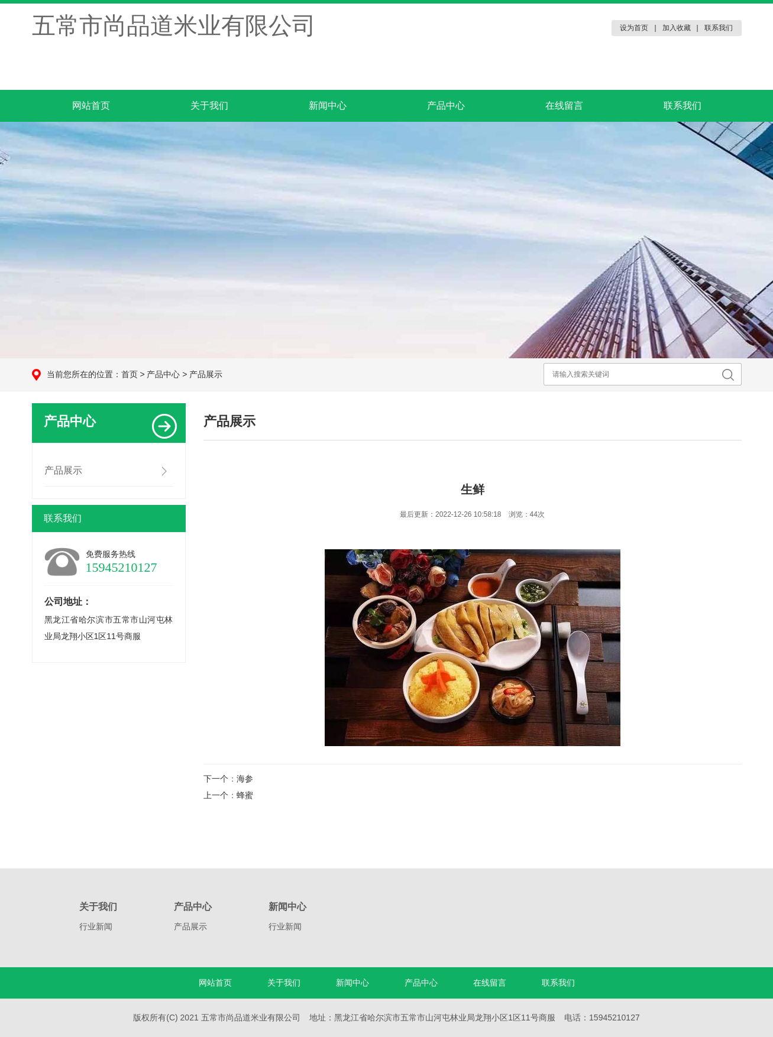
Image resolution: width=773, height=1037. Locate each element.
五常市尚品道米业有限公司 (174, 25)
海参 (245, 778)
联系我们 (718, 28)
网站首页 (91, 106)
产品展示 (205, 374)
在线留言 (564, 106)
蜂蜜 (245, 795)
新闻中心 (328, 106)
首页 (129, 374)
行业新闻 (95, 926)
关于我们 (209, 106)
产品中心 (446, 106)
